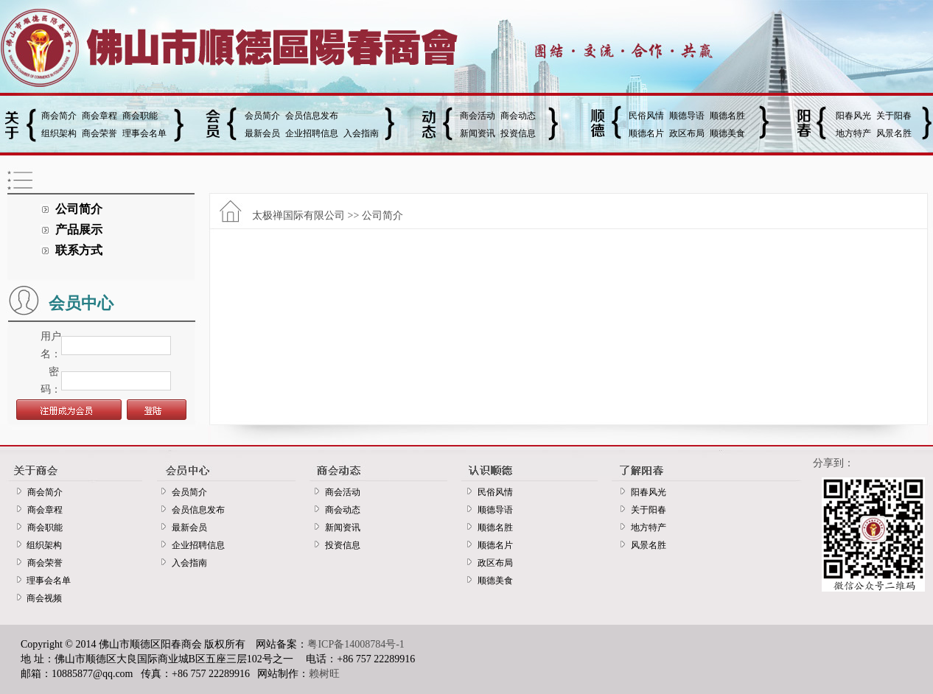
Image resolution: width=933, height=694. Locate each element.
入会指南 (361, 133)
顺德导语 (687, 116)
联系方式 (78, 250)
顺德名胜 (727, 116)
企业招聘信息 (311, 133)
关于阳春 (894, 116)
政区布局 (687, 133)
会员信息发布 (311, 116)
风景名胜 (894, 133)
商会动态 (518, 116)
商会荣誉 (99, 133)
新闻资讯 (477, 133)
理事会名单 (144, 133)
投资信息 (518, 133)
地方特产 (853, 133)
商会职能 (140, 116)
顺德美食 (727, 133)
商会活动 (477, 116)
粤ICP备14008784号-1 (355, 644)
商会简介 (59, 116)
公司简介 (78, 209)
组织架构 (59, 133)
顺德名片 (646, 133)
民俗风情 (646, 116)
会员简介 (262, 116)
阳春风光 (853, 116)
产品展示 (78, 229)
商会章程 (99, 116)
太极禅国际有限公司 (298, 215)
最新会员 (262, 133)
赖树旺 (324, 673)
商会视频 (42, 598)
